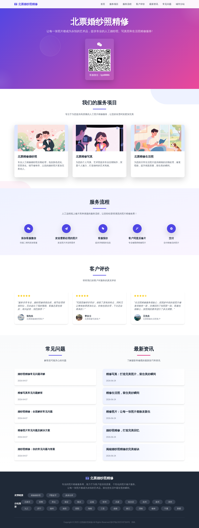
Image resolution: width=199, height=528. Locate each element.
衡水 (79, 502)
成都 (115, 508)
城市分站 (180, 4)
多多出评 (69, 495)
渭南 (141, 508)
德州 (52, 508)
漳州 (170, 502)
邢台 (54, 502)
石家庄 (27, 502)
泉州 (157, 502)
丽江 (128, 508)
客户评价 (140, 4)
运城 (92, 502)
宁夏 (166, 508)
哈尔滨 (131, 502)
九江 (26, 508)
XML (134, 522)
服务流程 (127, 4)
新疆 (179, 508)
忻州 (105, 502)
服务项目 (113, 4)
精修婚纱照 (36, 495)
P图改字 (53, 495)
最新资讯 (153, 4)
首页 (103, 4)
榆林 (153, 508)
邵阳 (77, 508)
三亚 (103, 508)
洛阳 (64, 508)
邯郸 (41, 502)
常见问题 (167, 4)
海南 (90, 508)
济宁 (39, 508)
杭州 (145, 502)
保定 (66, 502)
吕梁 (117, 502)
